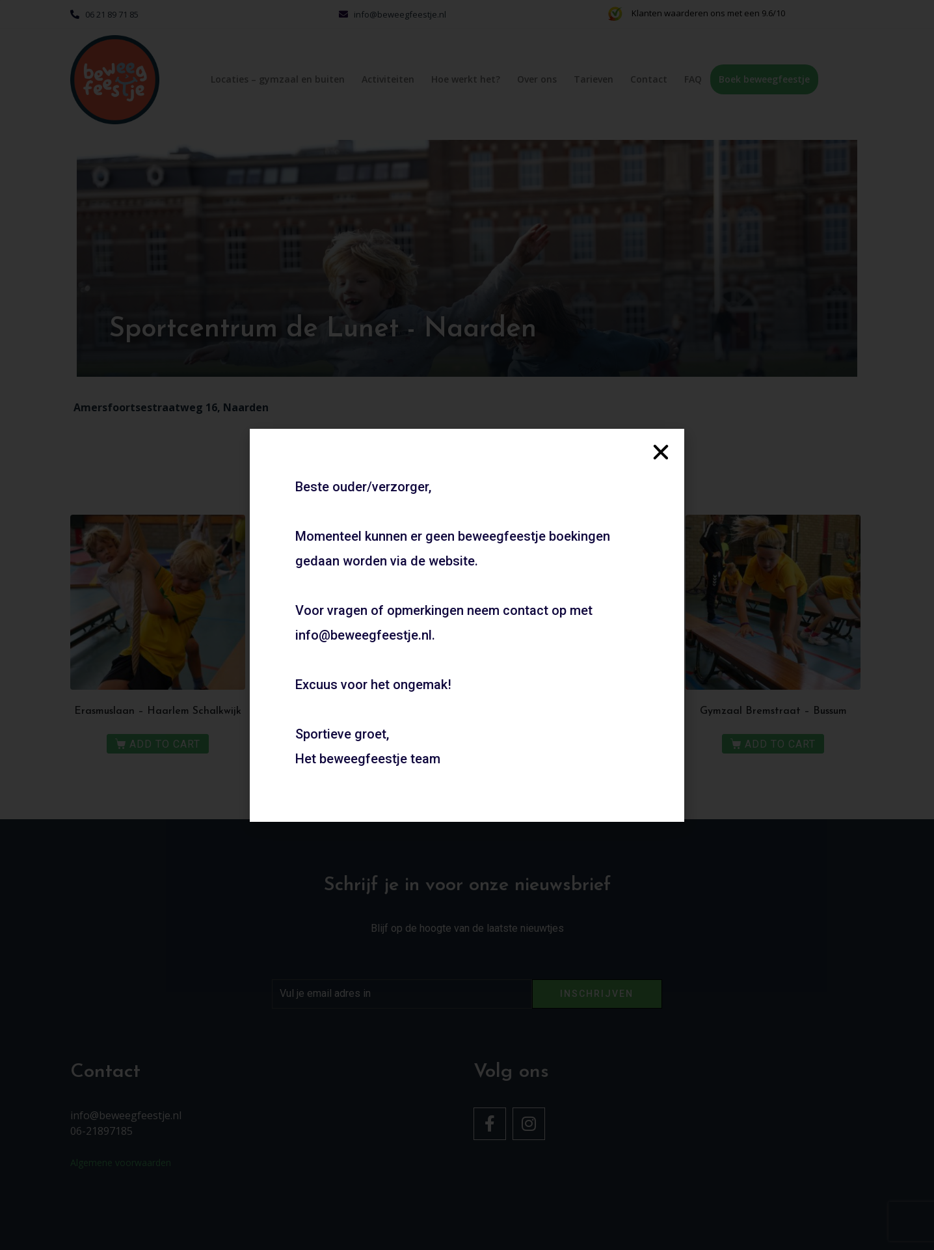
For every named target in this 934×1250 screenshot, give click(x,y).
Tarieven (593, 79)
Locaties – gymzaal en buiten (278, 79)
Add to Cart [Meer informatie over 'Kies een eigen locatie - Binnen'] (369, 744)
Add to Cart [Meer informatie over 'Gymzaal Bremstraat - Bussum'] (780, 744)
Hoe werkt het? (465, 79)
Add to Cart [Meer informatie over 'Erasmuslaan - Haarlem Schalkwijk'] (164, 744)
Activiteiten (388, 79)
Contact (648, 79)
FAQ (693, 79)
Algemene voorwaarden (120, 1162)
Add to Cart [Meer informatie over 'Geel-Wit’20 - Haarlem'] (575, 744)
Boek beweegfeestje (764, 79)
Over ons (537, 79)
